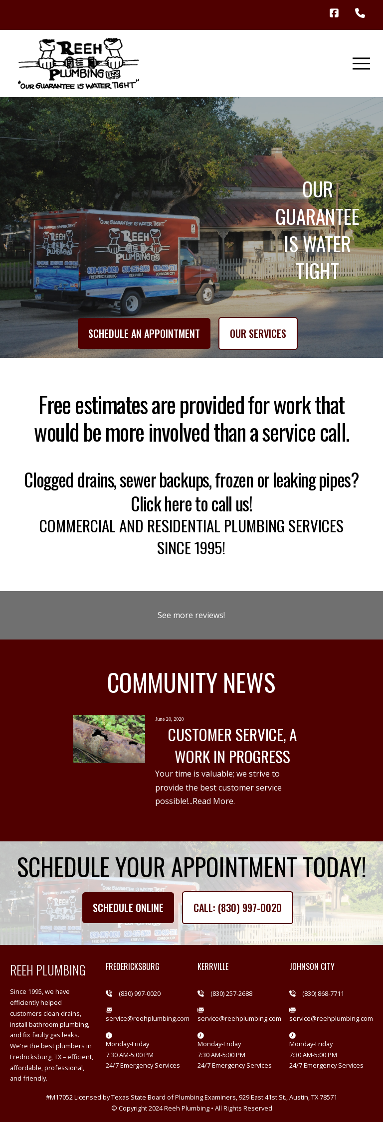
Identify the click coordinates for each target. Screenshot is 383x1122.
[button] (361, 64)
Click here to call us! (191, 503)
